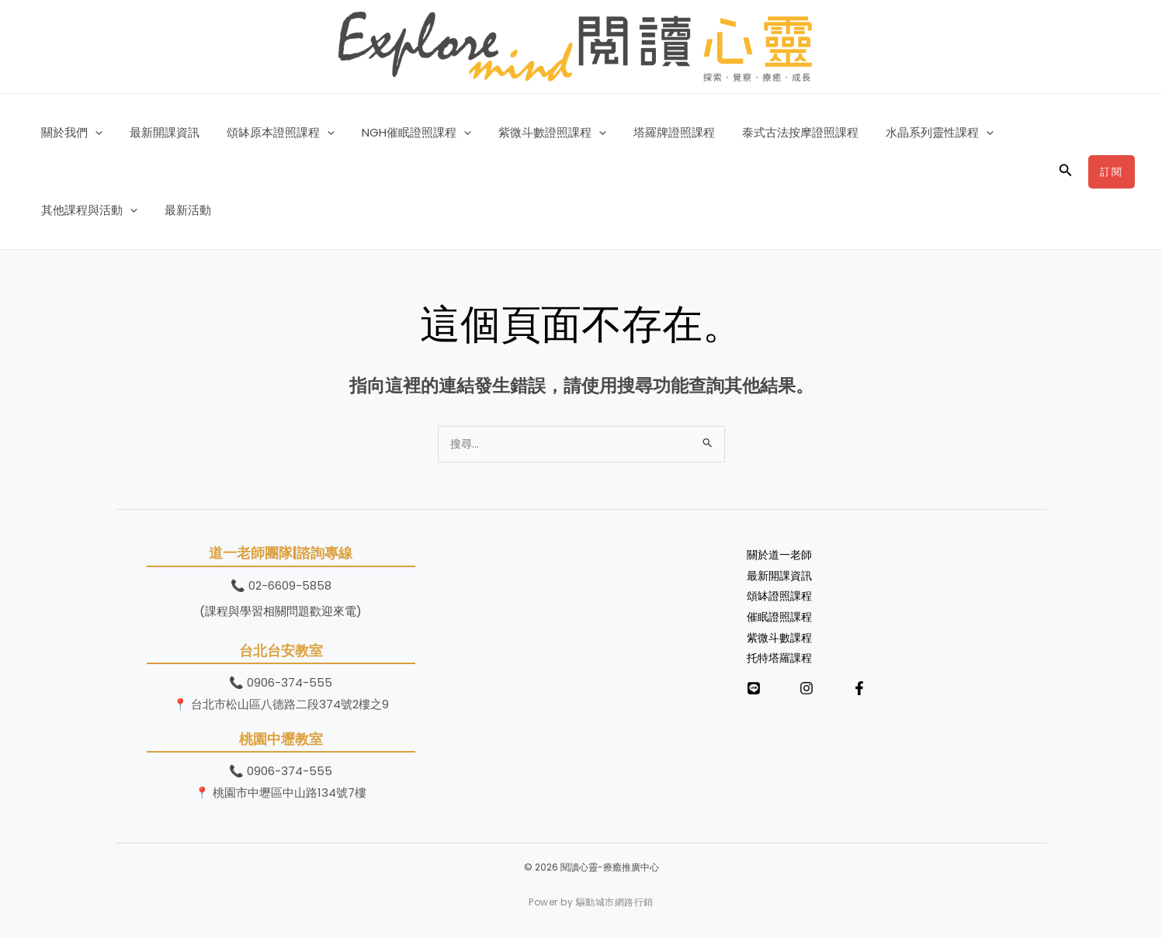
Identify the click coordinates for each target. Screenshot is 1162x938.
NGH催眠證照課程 (402, 132)
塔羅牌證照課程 (652, 132)
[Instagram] (806, 695)
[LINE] (754, 695)
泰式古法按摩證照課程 (774, 132)
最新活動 (181, 210)
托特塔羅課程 (782, 664)
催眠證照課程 (782, 622)
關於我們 (69, 132)
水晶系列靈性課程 (910, 132)
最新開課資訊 (158, 132)
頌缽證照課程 (782, 600)
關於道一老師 (782, 557)
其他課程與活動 (87, 210)
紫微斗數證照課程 (534, 132)
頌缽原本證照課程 (270, 132)
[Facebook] (859, 695)
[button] (92, 132)
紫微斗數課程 (782, 643)
